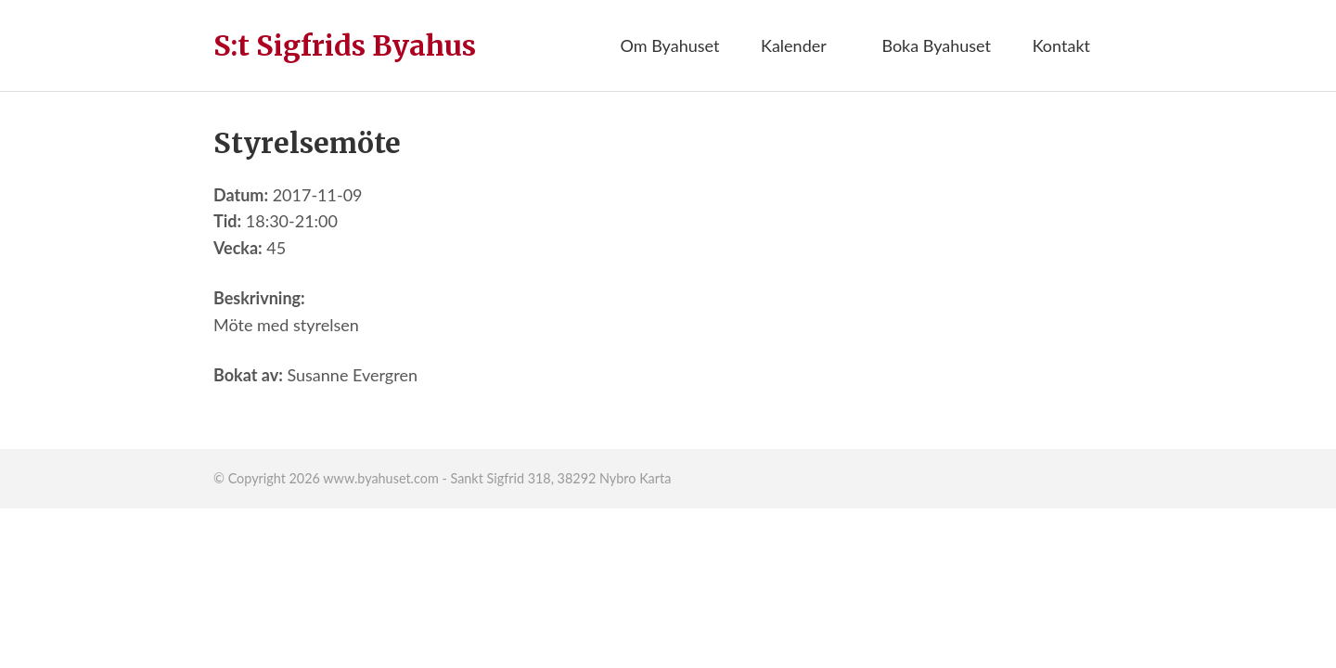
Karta (655, 478)
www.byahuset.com (380, 478)
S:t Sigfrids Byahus (344, 45)
